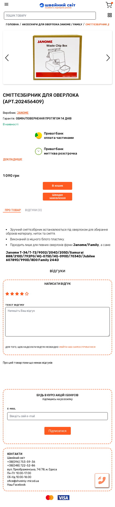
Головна (12, 24)
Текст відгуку (14, 305)
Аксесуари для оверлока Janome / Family (52, 24)
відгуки (31, 210)
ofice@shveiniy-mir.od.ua (23, 481)
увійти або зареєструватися (77, 347)
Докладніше (12, 159)
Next (108, 58)
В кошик (57, 185)
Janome (23, 113)
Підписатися (57, 431)
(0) (40, 210)
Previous (7, 58)
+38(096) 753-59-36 (21, 462)
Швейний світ (16, 458)
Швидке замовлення (57, 196)
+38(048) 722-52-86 (21, 465)
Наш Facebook (16, 484)
